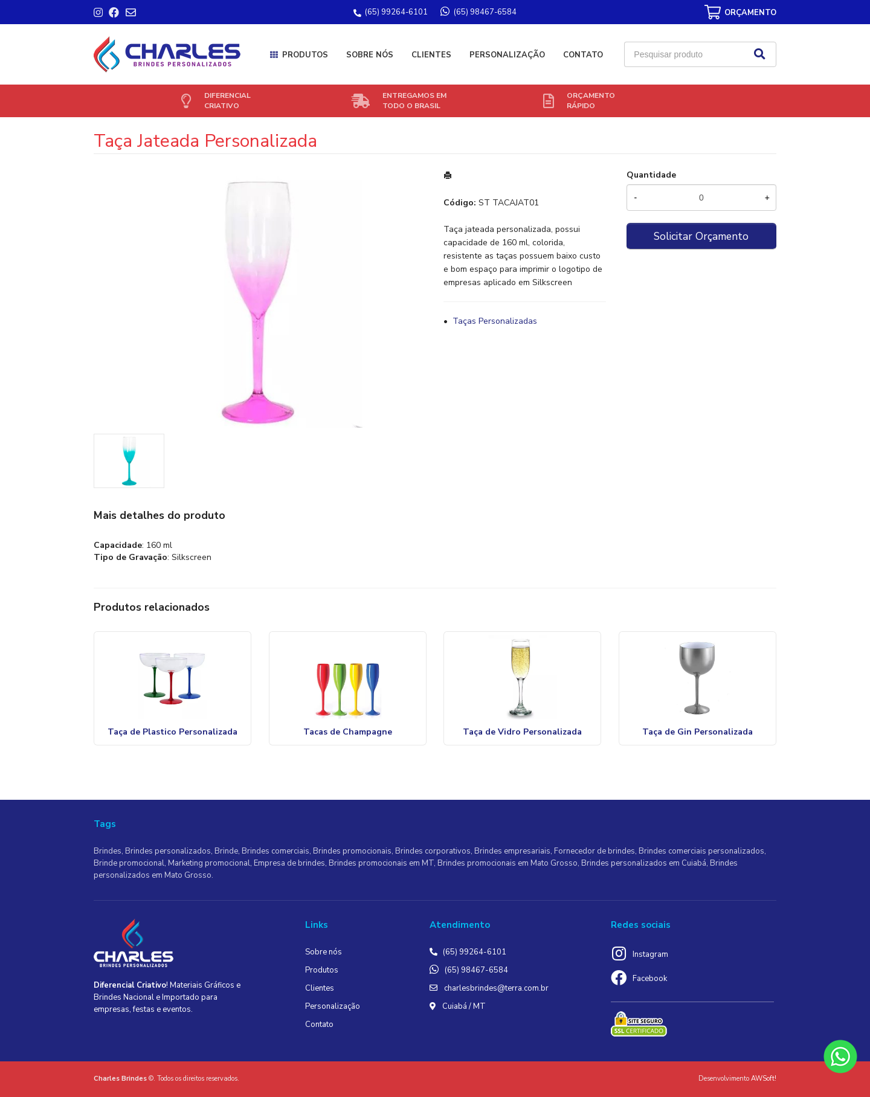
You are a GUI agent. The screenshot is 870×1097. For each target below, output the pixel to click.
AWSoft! (763, 1078)
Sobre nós (369, 55)
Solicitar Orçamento (701, 236)
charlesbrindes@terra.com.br (496, 988)
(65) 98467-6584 (476, 970)
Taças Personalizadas (495, 321)
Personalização (507, 55)
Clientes (431, 55)
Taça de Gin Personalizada (697, 732)
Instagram (650, 954)
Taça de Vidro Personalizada (522, 732)
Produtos (305, 55)
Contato (583, 55)
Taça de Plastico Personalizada (172, 732)
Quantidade (651, 175)
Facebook (650, 978)
